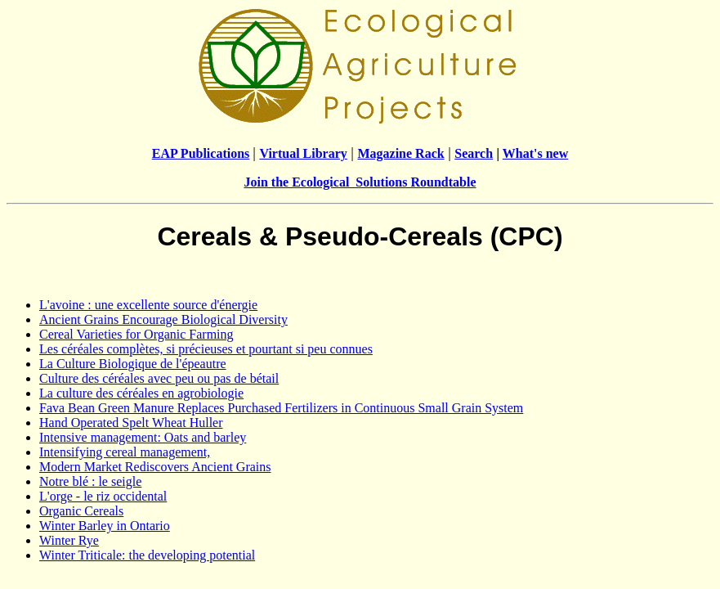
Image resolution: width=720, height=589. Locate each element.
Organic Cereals (81, 511)
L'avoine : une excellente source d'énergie (148, 305)
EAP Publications (201, 153)
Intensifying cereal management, (124, 452)
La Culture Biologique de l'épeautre (132, 364)
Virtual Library (303, 153)
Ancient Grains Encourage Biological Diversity (163, 319)
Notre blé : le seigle (90, 481)
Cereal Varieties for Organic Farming (136, 334)
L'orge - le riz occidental (103, 496)
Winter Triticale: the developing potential (147, 555)
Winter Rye (69, 540)
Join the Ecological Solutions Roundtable (360, 182)
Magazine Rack (400, 153)
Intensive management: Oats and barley (142, 437)
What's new (535, 153)
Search (473, 153)
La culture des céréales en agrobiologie (141, 393)
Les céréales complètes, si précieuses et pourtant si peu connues (206, 349)
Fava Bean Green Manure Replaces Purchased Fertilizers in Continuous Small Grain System (281, 408)
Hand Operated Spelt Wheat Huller (131, 422)
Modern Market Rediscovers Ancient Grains (155, 467)
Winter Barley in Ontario (104, 526)
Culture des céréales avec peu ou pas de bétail (159, 378)
